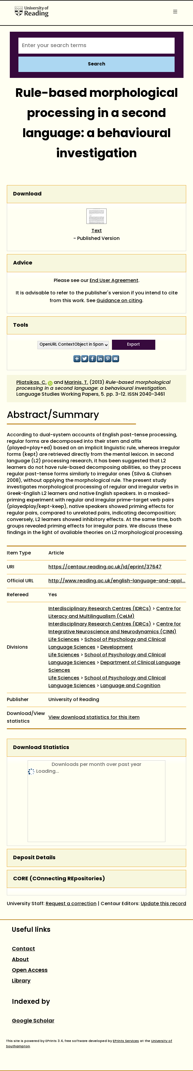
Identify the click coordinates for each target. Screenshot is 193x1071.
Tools (20, 325)
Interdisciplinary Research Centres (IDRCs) (99, 609)
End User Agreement (114, 281)
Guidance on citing (119, 301)
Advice (22, 263)
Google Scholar (33, 1021)
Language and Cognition (130, 686)
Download (27, 194)
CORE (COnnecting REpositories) (59, 879)
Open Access (30, 970)
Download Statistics (41, 747)
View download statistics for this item (94, 718)
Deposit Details (34, 857)
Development (116, 647)
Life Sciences (63, 640)
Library (21, 981)
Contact (23, 949)
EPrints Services (126, 1041)
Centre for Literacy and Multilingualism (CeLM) (114, 613)
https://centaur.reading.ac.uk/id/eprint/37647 (105, 567)
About (20, 959)
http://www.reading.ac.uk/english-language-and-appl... (116, 581)
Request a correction (71, 904)
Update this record (163, 904)
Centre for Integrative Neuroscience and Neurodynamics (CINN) (114, 628)
